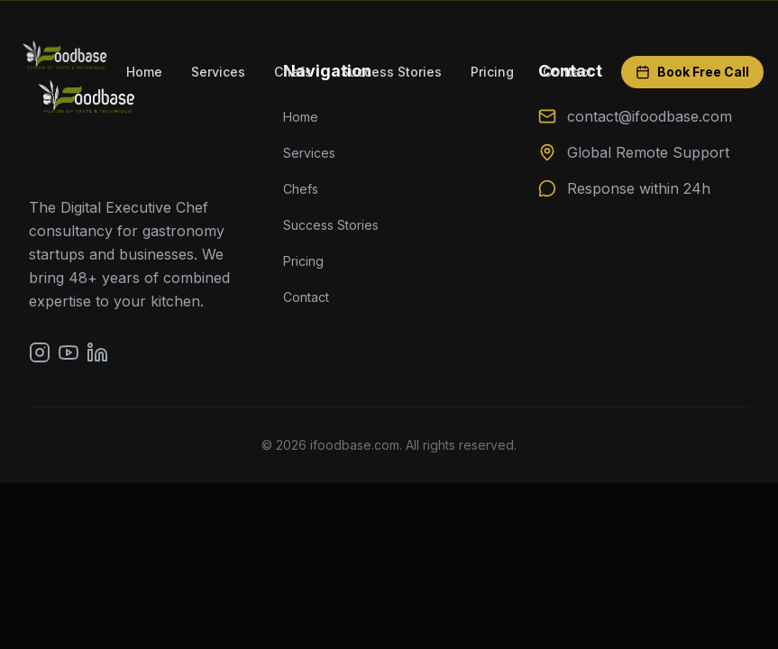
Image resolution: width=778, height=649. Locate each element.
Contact (567, 71)
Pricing (492, 71)
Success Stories (391, 71)
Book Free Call (692, 71)
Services (218, 71)
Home (144, 71)
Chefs (293, 71)
